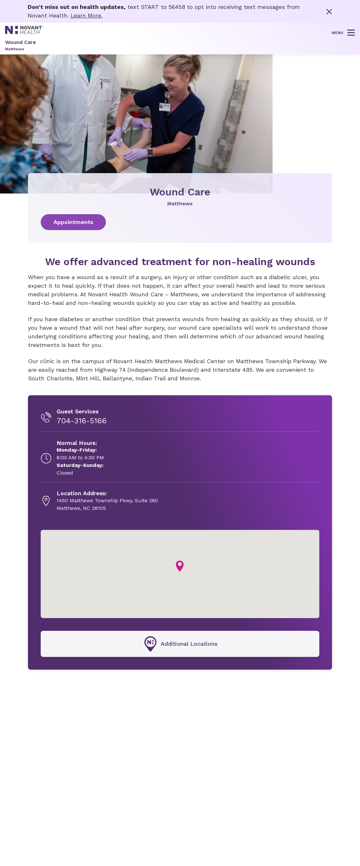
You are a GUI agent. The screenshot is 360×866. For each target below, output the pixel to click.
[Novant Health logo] (24, 31)
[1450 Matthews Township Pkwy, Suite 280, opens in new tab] (107, 501)
